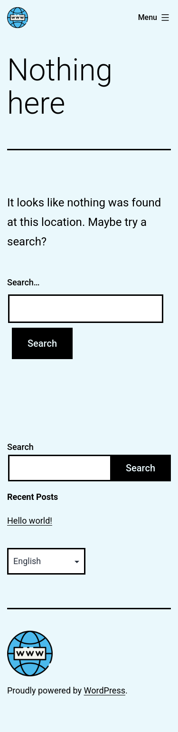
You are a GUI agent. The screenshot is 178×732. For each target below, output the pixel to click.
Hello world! (29, 521)
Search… (23, 282)
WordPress (104, 690)
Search (20, 447)
